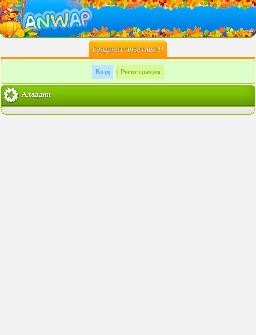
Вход (102, 71)
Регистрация (140, 71)
